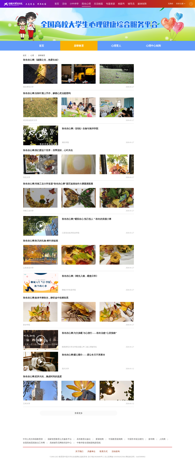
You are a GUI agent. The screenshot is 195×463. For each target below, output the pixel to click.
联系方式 (104, 451)
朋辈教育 (79, 45)
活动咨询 (116, 451)
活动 (64, 3)
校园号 (121, 3)
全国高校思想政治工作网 (34, 443)
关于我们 (79, 451)
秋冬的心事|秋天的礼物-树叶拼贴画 (40, 241)
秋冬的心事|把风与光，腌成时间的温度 (42, 376)
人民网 (162, 439)
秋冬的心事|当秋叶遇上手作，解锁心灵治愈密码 (47, 93)
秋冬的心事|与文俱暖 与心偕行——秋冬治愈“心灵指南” (89, 333)
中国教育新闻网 (115, 439)
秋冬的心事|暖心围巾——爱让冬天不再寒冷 (83, 355)
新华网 (151, 439)
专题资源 (110, 3)
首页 (57, 3)
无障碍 (171, 4)
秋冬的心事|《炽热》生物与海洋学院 (80, 128)
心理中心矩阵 (153, 45)
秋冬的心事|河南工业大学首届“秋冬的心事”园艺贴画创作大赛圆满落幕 (58, 183)
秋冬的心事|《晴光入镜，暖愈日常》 (80, 276)
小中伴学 (74, 3)
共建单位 (91, 451)
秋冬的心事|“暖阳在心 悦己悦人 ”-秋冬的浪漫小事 (86, 219)
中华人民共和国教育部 (33, 439)
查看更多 (79, 413)
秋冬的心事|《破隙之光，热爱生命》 (41, 60)
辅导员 (131, 3)
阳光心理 (86, 3)
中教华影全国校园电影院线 (89, 443)
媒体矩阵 (142, 3)
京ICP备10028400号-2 (96, 457)
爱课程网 (100, 439)
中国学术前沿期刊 (136, 439)
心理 (32, 55)
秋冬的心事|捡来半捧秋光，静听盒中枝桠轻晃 (45, 298)
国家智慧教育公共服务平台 (60, 439)
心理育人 (116, 45)
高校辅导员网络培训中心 (61, 443)
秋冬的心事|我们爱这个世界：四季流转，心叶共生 (48, 150)
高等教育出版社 (84, 439)
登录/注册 (180, 4)
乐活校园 (98, 3)
